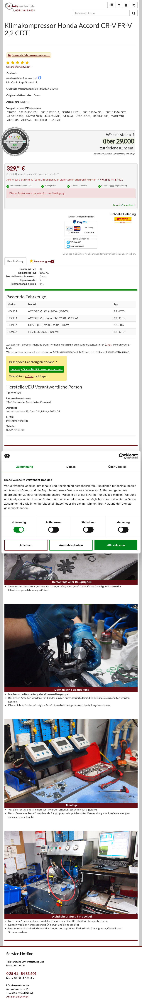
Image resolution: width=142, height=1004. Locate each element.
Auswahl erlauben (71, 545)
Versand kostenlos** (49, 174)
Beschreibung (15, 261)
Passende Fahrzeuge (24, 55)
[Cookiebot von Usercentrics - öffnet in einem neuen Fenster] (121, 456)
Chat (108, 344)
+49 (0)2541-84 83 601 (109, 179)
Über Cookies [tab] (117, 466)
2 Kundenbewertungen (18, 66)
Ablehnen (26, 545)
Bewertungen (42, 261)
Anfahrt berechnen (17, 996)
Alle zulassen (116, 545)
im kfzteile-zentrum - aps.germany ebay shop (114, 154)
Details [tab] (71, 466)
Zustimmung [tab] (24, 466)
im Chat (29, 376)
